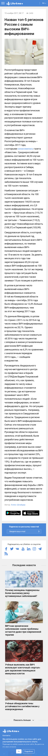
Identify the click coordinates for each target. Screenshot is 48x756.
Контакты (6, 735)
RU (44, 3)
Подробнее (28, 751)
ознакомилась (25, 148)
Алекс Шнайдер (18, 505)
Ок (19, 751)
